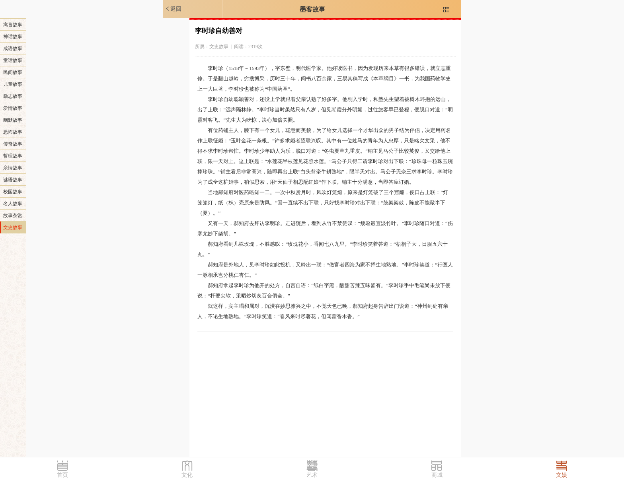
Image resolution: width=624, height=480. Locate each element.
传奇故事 (12, 144)
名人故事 (12, 203)
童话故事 (12, 60)
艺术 (312, 475)
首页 (62, 475)
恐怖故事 (12, 132)
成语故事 (12, 48)
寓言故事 (12, 24)
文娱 (561, 475)
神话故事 (12, 36)
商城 (437, 475)
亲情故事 (12, 168)
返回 (173, 9)
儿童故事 (12, 84)
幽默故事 (12, 120)
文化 (187, 475)
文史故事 (12, 227)
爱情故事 (12, 108)
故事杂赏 (12, 215)
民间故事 (12, 72)
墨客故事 (312, 9)
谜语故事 (12, 180)
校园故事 (12, 191)
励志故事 (12, 96)
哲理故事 (12, 156)
